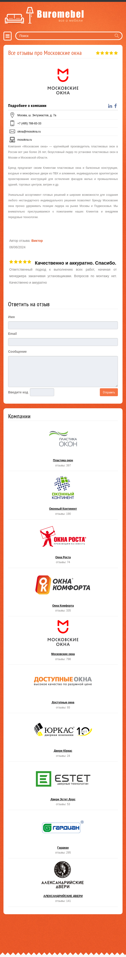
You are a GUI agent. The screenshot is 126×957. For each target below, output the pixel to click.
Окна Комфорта (63, 593)
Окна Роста (63, 545)
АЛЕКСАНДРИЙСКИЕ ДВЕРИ (63, 884)
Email (12, 334)
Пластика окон (63, 448)
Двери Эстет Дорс (63, 787)
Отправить (109, 392)
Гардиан (63, 835)
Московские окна (63, 642)
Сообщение (17, 351)
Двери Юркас (63, 738)
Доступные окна (63, 690)
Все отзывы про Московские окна (45, 52)
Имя (11, 317)
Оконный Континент (63, 496)
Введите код (18, 392)
